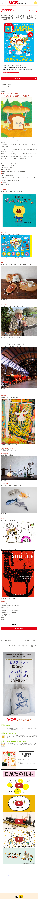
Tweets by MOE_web (6, 874)
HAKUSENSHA (17, 894)
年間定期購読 (10, 72)
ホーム (4, 5)
